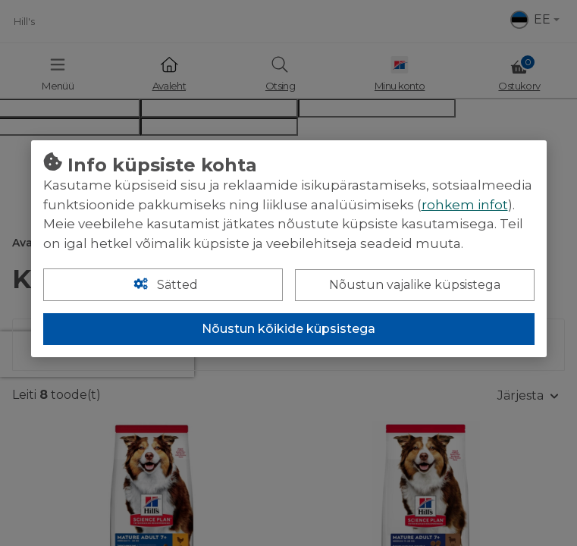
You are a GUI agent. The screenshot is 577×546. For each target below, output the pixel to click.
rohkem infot (465, 204)
